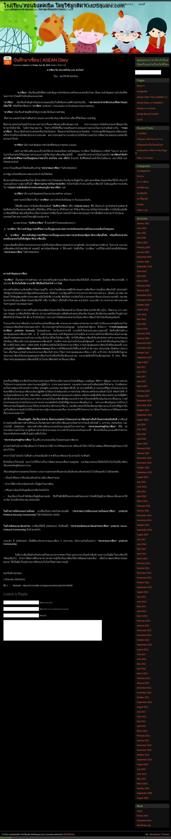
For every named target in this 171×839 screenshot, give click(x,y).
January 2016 (143, 453)
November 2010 (144, 750)
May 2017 (141, 376)
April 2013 (141, 611)
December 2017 (144, 343)
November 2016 (144, 405)
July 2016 (141, 424)
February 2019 (143, 286)
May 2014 (141, 549)
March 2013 (142, 616)
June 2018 (141, 314)
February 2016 (143, 448)
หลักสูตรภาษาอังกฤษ (21, 9)
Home (13, 3)
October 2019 (143, 262)
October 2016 (143, 410)
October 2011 (143, 697)
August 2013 (142, 592)
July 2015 (141, 482)
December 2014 (144, 515)
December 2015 (144, 458)
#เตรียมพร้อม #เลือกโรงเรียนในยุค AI (151, 151)
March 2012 (142, 673)
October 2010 (143, 755)
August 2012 (142, 649)
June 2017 (141, 372)
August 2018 (142, 309)
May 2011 (141, 721)
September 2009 (144, 793)
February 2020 (143, 247)
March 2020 (142, 242)
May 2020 (141, 233)
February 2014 (143, 563)
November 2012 (144, 635)
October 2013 (143, 582)
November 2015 (144, 463)
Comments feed (144, 820)
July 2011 (141, 712)
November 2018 (144, 300)
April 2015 (141, 496)
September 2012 (144, 645)
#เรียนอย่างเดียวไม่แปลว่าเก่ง (150, 139)
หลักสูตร (140, 204)
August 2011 (142, 707)
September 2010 (144, 759)
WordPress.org (143, 825)
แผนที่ (141, 4)
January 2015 (143, 511)
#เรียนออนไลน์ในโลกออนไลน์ (150, 145)
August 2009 (142, 798)
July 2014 (141, 539)
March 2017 (142, 386)
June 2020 (141, 228)
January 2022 (143, 223)
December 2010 (144, 745)
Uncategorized (143, 171)
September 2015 (144, 472)
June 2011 (141, 716)
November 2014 (144, 520)
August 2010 (142, 764)
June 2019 (141, 271)
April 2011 (141, 726)
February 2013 (143, 621)
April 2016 (141, 439)
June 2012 (141, 659)
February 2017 (143, 391)
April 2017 (141, 381)
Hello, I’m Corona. (145, 158)
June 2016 (141, 429)
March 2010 (142, 783)
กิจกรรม (140, 176)
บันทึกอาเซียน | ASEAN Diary (40, 60)
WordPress (69, 834)
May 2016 (141, 434)
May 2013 (141, 606)
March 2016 (142, 443)
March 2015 (142, 501)
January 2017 (143, 396)
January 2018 (143, 338)
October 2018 (143, 305)
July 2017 (141, 367)
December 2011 (144, 688)
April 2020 (141, 238)
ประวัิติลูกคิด (142, 199)
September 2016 (144, 415)
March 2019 (142, 281)
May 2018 (141, 319)
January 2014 (143, 568)
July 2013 (141, 597)
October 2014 (143, 525)
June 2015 (141, 487)
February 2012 (143, 678)
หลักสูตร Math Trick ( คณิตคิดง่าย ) (113, 4)
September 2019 (144, 266)
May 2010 (141, 779)
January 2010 (143, 788)
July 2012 (141, 654)
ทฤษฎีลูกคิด (44, 4)
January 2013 (143, 625)
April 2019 (141, 276)
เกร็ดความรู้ (61, 65)
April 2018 (141, 324)
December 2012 (144, 630)
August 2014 (142, 534)
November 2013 (144, 578)
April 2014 (141, 554)
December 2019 (144, 257)
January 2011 (143, 740)
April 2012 (141, 669)
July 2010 (141, 769)
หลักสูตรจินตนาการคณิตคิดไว (72, 4)
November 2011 (144, 692)
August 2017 (142, 362)
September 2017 (144, 357)
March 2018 (142, 329)
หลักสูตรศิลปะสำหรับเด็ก (51, 9)
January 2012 (143, 683)
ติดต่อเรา (27, 4)
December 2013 (144, 573)
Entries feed (142, 816)
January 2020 (143, 252)
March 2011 (142, 731)
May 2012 (141, 664)
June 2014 (141, 544)
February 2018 (143, 333)
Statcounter (6, 837)
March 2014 (142, 558)
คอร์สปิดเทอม (143, 187)
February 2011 (143, 736)
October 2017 (143, 353)
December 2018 (144, 295)
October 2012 (143, 640)
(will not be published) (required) (54, 609)
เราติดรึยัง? (142, 133)
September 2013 (144, 587)
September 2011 (144, 702)
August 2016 (142, 420)
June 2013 (141, 601)
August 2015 (142, 477)
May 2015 (141, 491)
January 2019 (143, 290)
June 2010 (141, 774)
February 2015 (143, 506)
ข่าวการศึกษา (143, 182)
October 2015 (143, 467)
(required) (46, 603)
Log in (139, 811)
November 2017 (144, 348)
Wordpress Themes (159, 834)
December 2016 (144, 400)
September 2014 (144, 530)
